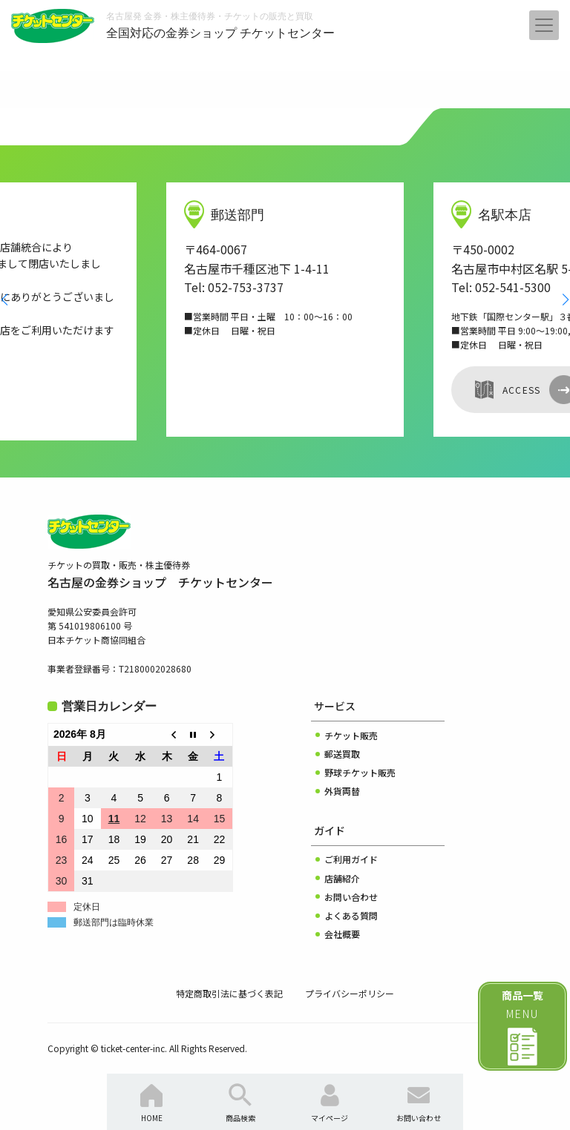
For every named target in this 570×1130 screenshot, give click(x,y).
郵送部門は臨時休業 (113, 922)
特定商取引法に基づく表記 (229, 993)
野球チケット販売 (360, 772)
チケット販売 (351, 735)
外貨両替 (342, 790)
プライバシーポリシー (349, 993)
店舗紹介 (342, 878)
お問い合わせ (351, 897)
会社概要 (342, 934)
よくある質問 (351, 915)
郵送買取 (342, 753)
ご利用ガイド (351, 859)
